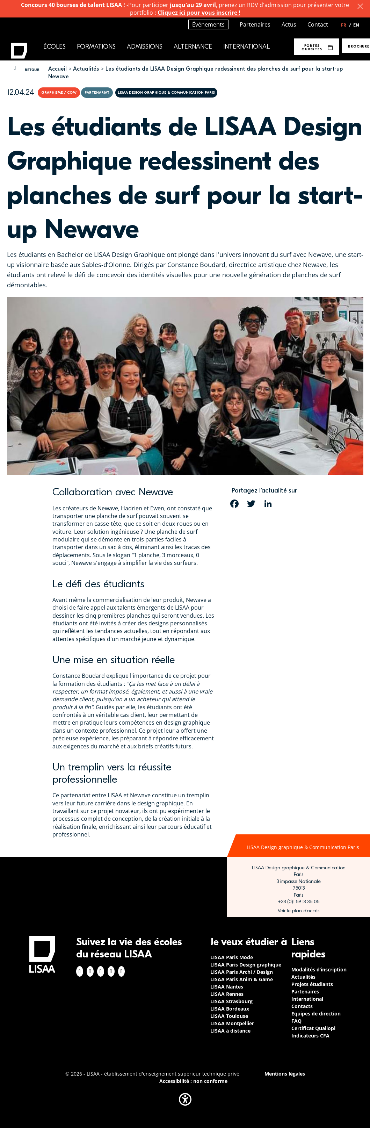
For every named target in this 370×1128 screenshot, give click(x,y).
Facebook (79, 971)
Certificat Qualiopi (313, 1028)
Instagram (90, 971)
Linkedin (100, 971)
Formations (96, 46)
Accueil (57, 69)
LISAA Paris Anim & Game (241, 979)
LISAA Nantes (226, 986)
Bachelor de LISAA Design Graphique (112, 254)
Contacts (302, 1006)
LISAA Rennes (227, 994)
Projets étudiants (312, 984)
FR (346, 25)
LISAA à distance (230, 1030)
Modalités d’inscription (319, 969)
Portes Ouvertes (317, 47)
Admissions (144, 46)
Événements (208, 24)
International (246, 46)
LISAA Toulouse (229, 1016)
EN (356, 25)
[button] (185, 1099)
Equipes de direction (316, 1013)
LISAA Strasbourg (231, 1001)
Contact (317, 24)
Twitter (111, 971)
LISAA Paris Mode (231, 957)
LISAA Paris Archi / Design (241, 972)
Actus (289, 24)
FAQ (296, 1021)
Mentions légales (284, 1073)
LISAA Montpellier (232, 1023)
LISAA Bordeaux (229, 1008)
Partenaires (255, 24)
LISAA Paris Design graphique (245, 964)
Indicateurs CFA (310, 1035)
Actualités (86, 69)
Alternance (193, 46)
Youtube (121, 971)
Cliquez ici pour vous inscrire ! (199, 12)
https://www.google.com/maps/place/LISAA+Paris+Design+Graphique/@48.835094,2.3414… (298, 910)
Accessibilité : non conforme (193, 1081)
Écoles (54, 46)
